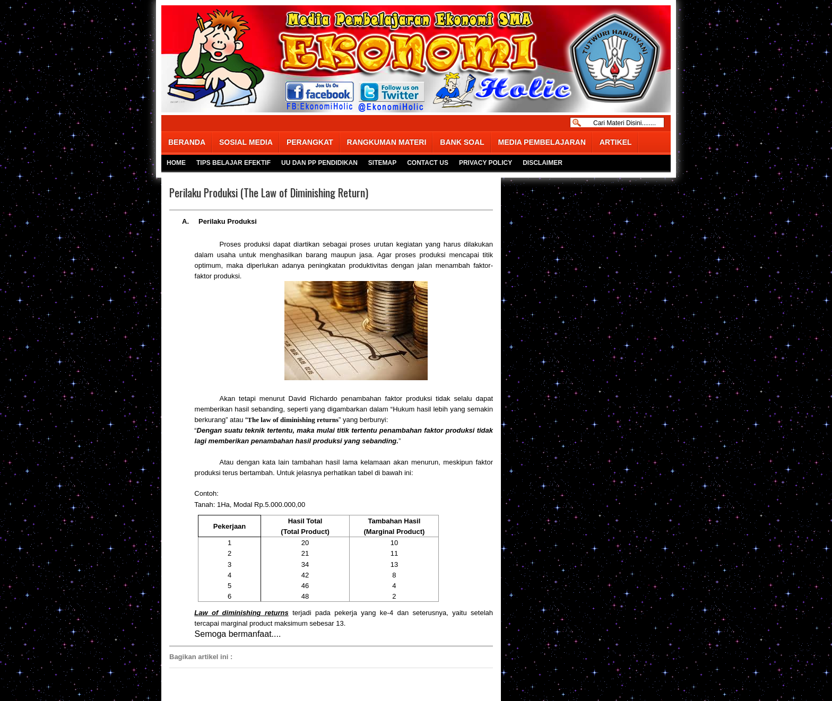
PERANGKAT (310, 142)
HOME (176, 163)
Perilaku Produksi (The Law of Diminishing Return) (268, 192)
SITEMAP (382, 163)
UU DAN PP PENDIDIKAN (319, 163)
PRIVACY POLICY (485, 163)
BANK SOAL (462, 142)
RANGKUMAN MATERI (387, 142)
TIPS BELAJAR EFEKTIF (233, 163)
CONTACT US (427, 163)
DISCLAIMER (542, 163)
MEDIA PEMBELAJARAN (542, 142)
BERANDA (186, 142)
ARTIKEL (616, 142)
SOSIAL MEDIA (246, 142)
